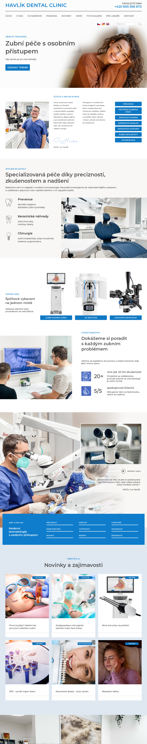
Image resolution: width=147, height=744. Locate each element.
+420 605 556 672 (128, 6)
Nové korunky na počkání (115, 625)
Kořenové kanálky (128, 123)
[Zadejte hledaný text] (125, 24)
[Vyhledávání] (140, 24)
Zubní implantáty (128, 134)
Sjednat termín (17, 67)
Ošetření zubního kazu (128, 110)
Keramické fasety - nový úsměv (72, 691)
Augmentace (128, 140)
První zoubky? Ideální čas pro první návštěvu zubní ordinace (22, 628)
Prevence (128, 104)
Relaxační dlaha (110, 691)
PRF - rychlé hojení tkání (22, 691)
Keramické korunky (128, 129)
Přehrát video (134, 471)
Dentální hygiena (128, 117)
